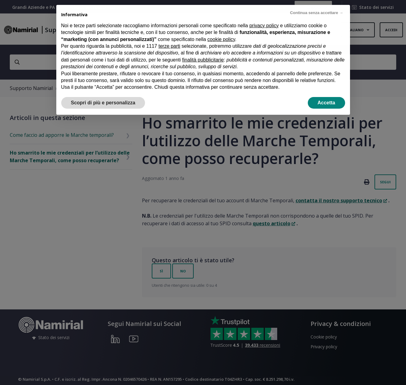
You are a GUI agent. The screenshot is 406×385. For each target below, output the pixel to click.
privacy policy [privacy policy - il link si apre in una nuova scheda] (264, 15)
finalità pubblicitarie (203, 49)
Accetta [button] (326, 92)
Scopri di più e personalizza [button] (103, 92)
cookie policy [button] (221, 29)
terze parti (169, 36)
